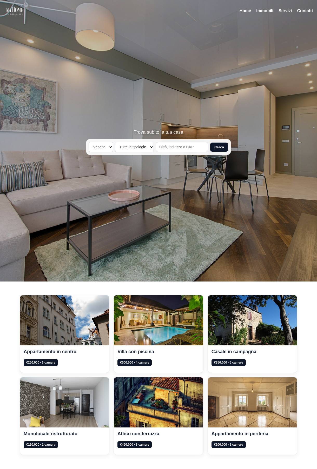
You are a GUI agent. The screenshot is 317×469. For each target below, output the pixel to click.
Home (245, 11)
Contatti (305, 11)
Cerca (219, 147)
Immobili (264, 11)
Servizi (285, 11)
